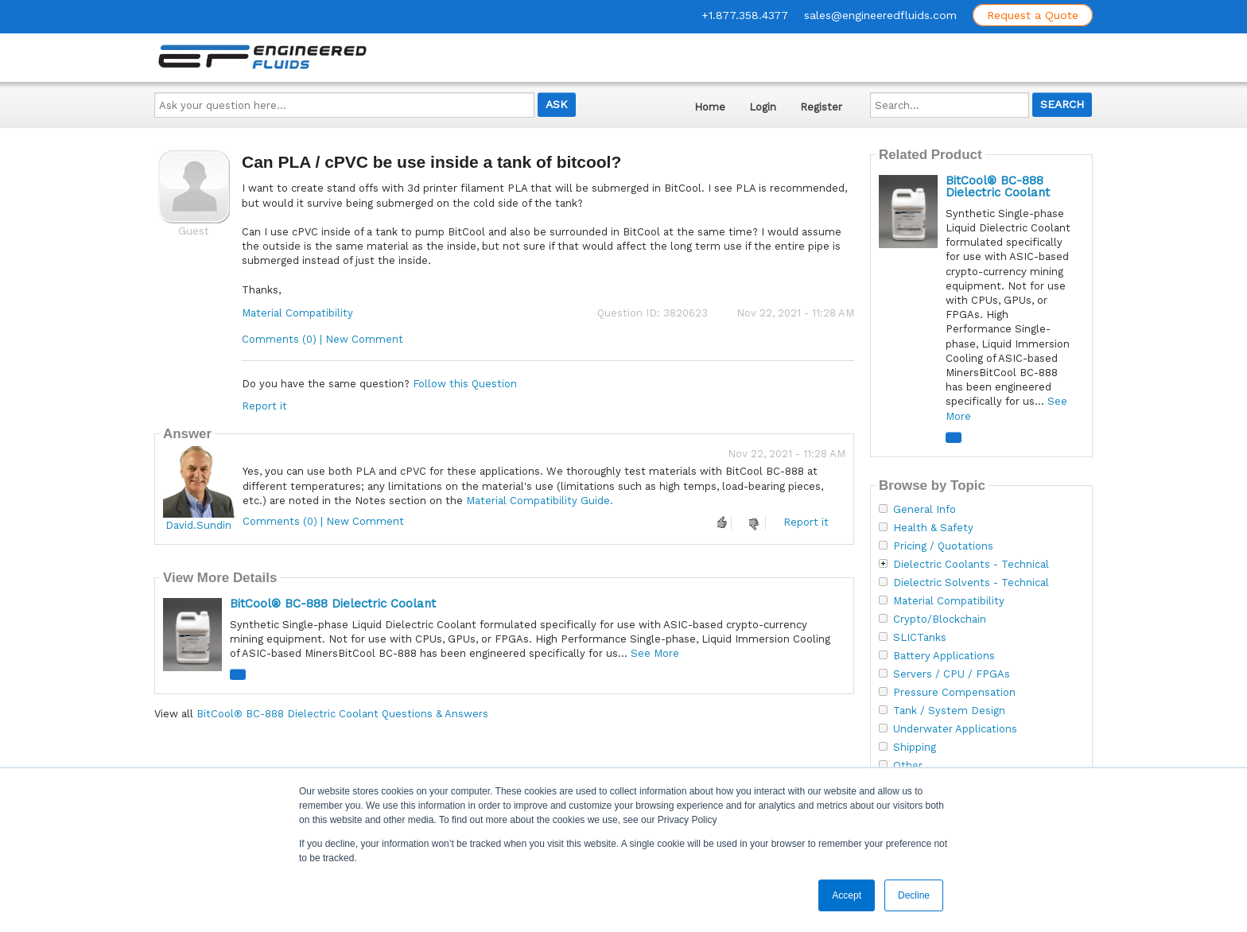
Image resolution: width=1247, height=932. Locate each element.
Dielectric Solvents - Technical (971, 582)
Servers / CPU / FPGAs (951, 674)
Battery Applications (944, 656)
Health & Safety (933, 528)
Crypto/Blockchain (939, 619)
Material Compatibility (297, 313)
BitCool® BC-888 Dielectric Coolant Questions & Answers (342, 714)
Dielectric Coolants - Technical (971, 564)
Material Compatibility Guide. (539, 501)
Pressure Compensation (954, 692)
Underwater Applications (955, 729)
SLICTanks (919, 637)
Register (821, 107)
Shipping (914, 747)
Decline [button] (914, 895)
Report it (264, 406)
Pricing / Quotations (943, 546)
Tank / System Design (949, 710)
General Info (924, 509)
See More (655, 653)
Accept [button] (846, 895)
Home (709, 107)
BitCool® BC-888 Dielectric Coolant (333, 603)
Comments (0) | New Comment (322, 339)
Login (762, 107)
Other (908, 765)
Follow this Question (465, 384)
